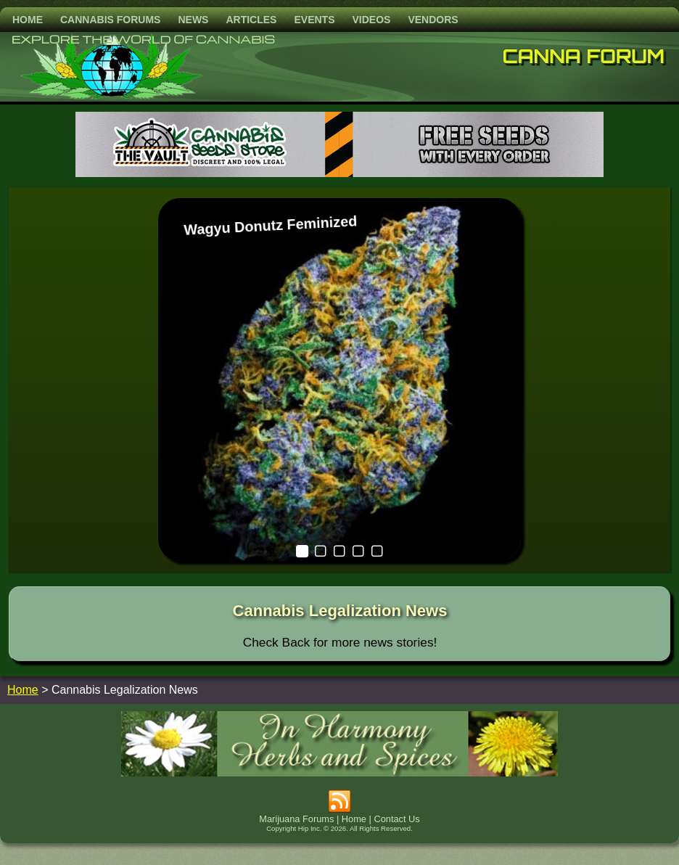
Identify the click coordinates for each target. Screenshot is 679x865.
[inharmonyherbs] (339, 772)
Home (27, 19)
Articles (251, 19)
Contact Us (396, 818)
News (193, 19)
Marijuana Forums (296, 818)
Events (314, 19)
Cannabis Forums (110, 19)
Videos (371, 19)
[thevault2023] (339, 173)
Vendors (433, 19)
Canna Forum (584, 55)
